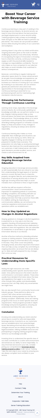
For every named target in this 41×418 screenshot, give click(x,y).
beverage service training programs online (18, 348)
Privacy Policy (21, 414)
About (20, 397)
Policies (20, 412)
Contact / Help (20, 388)
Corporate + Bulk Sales (20, 401)
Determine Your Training (20, 392)
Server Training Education (20, 405)
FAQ (20, 384)
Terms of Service (29, 412)
